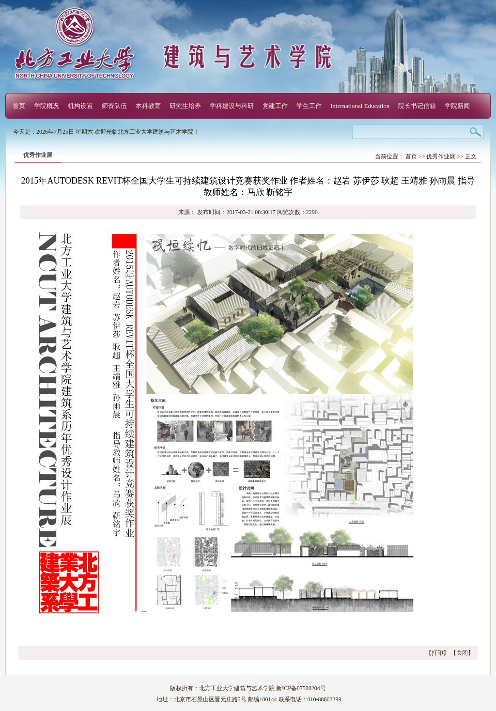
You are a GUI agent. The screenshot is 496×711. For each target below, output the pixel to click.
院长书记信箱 (417, 105)
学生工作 (309, 105)
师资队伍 (114, 105)
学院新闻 (457, 105)
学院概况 (46, 105)
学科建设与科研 (232, 105)
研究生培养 (185, 105)
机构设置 (80, 105)
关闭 (462, 652)
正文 (471, 156)
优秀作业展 (440, 156)
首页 (19, 105)
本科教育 (148, 105)
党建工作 (275, 105)
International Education (359, 105)
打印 (437, 652)
